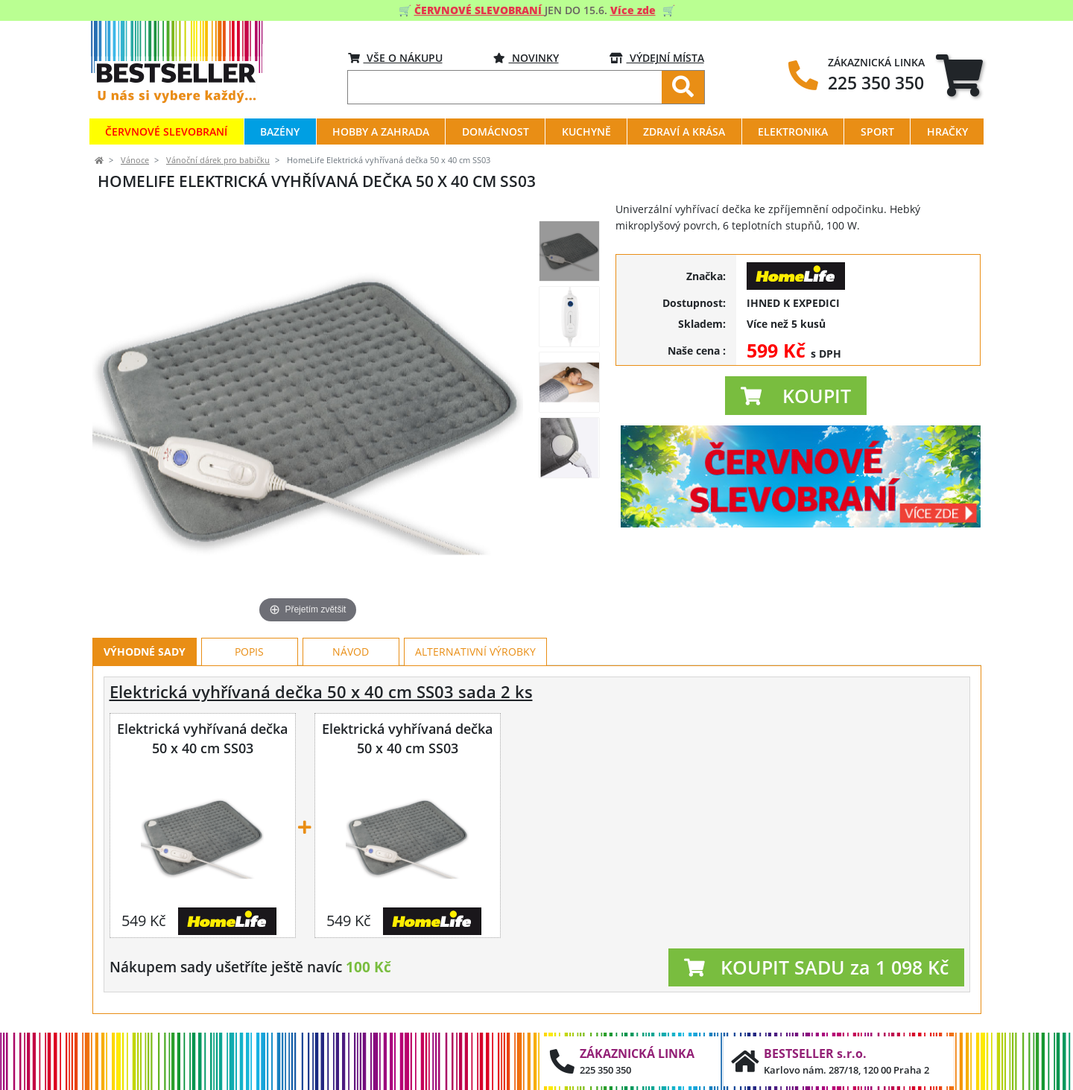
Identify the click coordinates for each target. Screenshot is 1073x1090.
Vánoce (135, 160)
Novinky (526, 58)
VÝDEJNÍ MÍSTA (657, 58)
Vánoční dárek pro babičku (218, 160)
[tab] (959, 75)
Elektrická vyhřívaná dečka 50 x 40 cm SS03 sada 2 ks (321, 691)
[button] (796, 395)
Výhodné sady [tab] (145, 651)
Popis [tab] (249, 651)
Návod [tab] (350, 651)
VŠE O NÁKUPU (395, 58)
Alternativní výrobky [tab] (475, 651)
